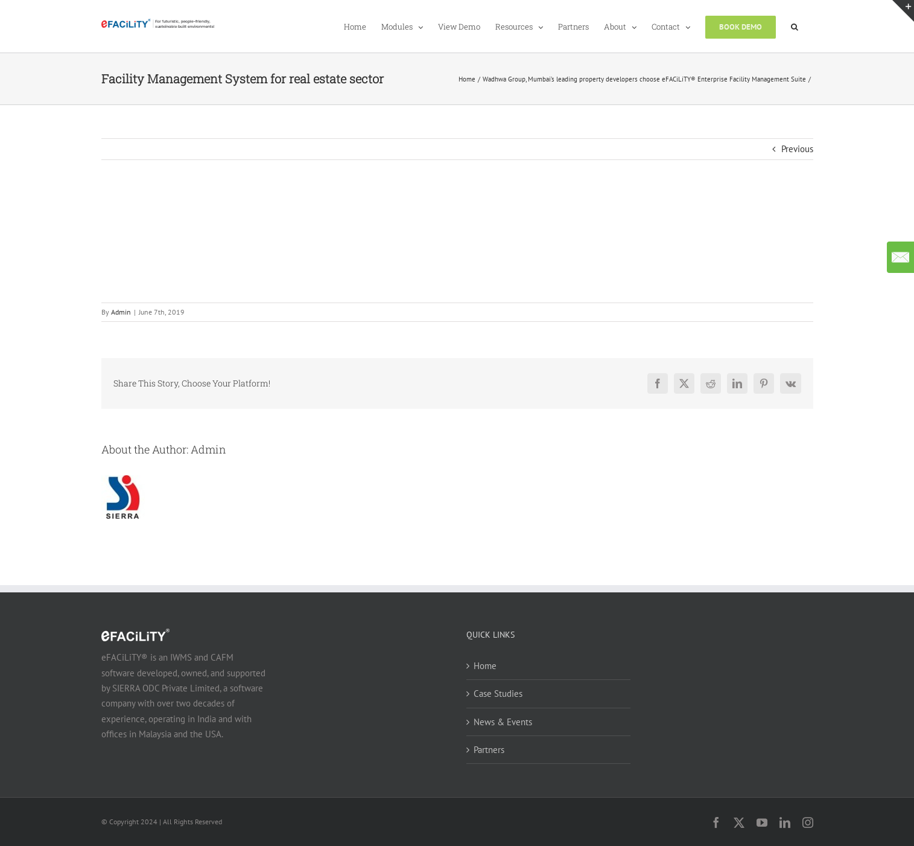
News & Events (503, 722)
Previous (797, 149)
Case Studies (498, 693)
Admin (121, 311)
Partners (489, 749)
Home (485, 665)
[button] (794, 26)
